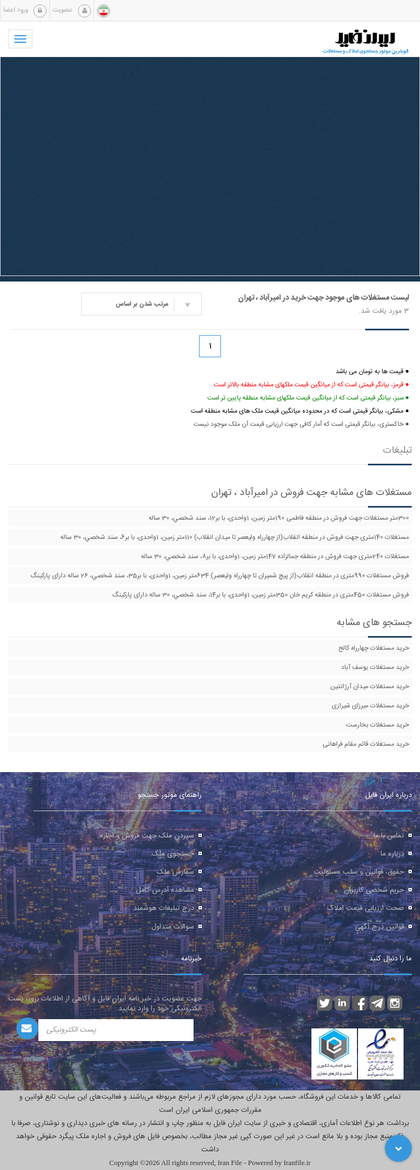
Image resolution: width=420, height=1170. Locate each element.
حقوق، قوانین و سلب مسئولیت (359, 872)
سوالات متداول (172, 927)
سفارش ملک (175, 872)
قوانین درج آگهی (379, 927)
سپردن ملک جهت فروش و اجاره (147, 836)
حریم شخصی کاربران (374, 890)
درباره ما (392, 854)
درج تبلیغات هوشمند (163, 908)
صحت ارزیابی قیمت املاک (365, 908)
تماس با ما (388, 836)
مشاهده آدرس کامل (165, 890)
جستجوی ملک (173, 854)
